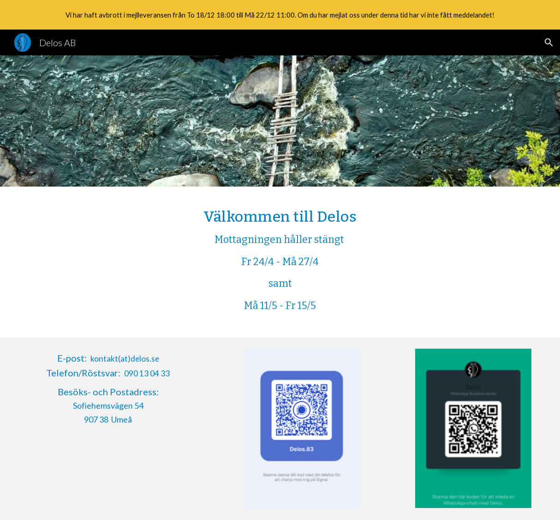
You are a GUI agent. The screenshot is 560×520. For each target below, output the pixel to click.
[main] (280, 262)
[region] (280, 15)
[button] (549, 42)
